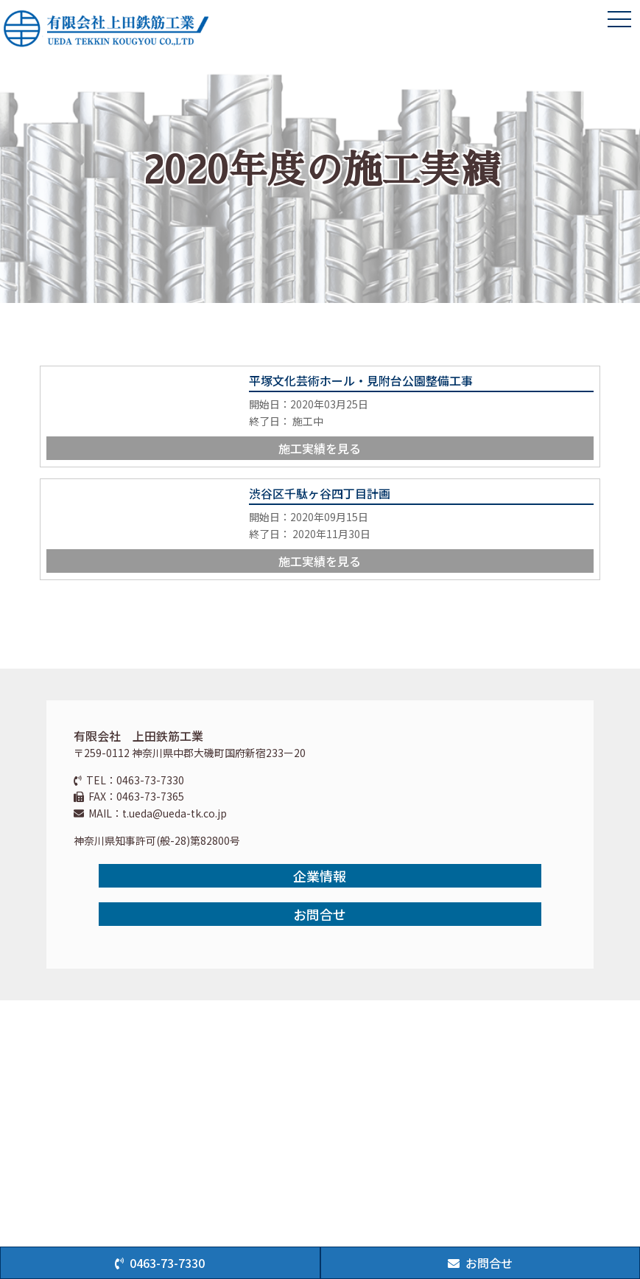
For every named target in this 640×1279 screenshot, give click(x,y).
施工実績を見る (319, 448)
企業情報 (319, 875)
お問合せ (319, 914)
